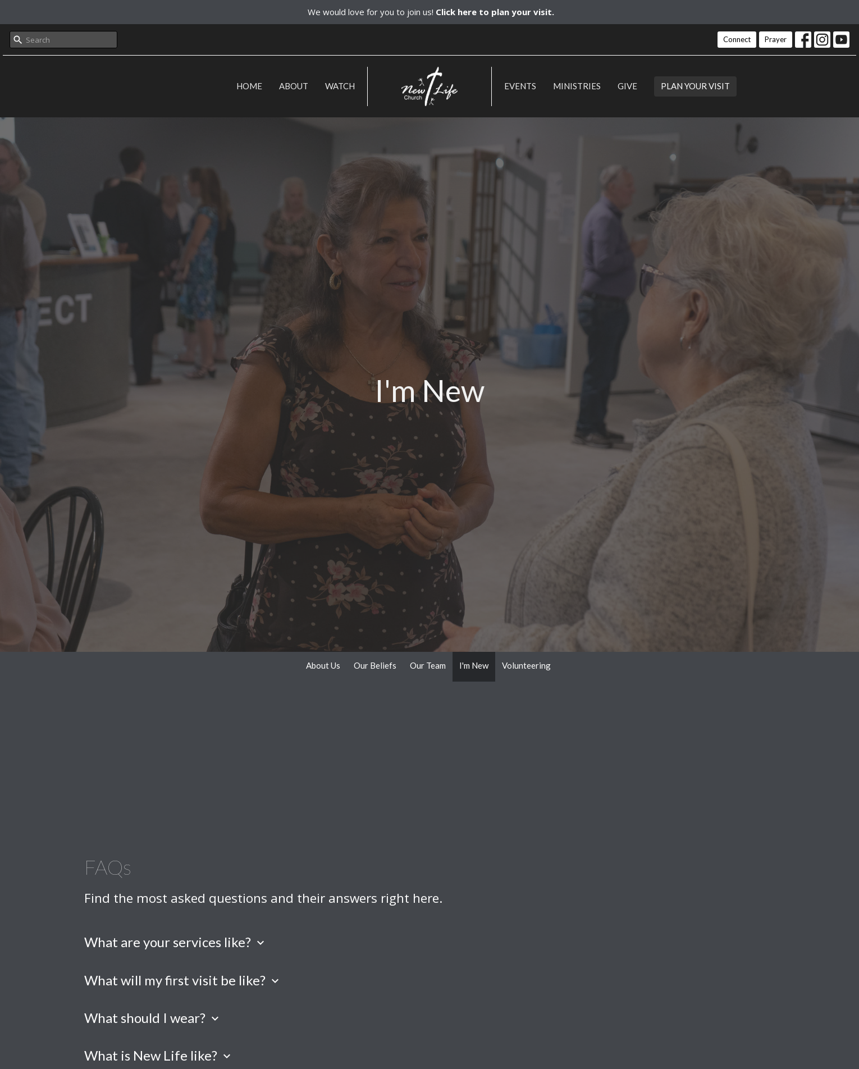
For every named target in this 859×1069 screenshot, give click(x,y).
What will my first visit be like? (183, 980)
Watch (340, 86)
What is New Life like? (159, 1055)
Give (627, 86)
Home (249, 86)
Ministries (577, 86)
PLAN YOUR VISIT (695, 86)
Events (520, 86)
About (293, 86)
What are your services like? (175, 942)
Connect (737, 39)
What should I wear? (153, 1017)
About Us (323, 665)
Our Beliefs (375, 665)
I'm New (473, 665)
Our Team (428, 665)
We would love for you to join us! (431, 11)
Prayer (776, 39)
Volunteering (526, 665)
